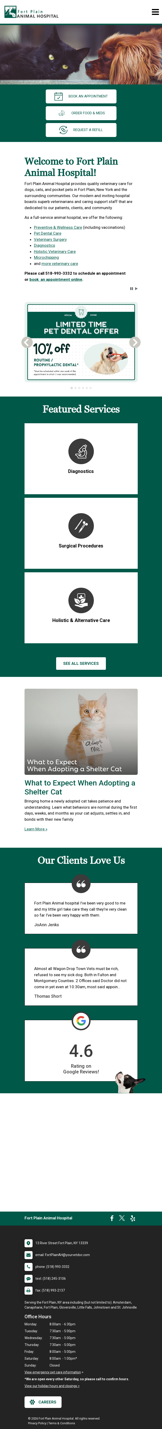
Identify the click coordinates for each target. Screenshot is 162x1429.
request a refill (81, 130)
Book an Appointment (81, 96)
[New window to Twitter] (122, 1219)
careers (43, 1402)
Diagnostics (44, 245)
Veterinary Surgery (50, 239)
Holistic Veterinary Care (55, 251)
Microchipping (46, 257)
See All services (81, 663)
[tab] (72, 388)
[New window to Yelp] (133, 1219)
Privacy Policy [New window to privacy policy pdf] (37, 1423)
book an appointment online (55, 279)
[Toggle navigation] (155, 12)
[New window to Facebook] (112, 1219)
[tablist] (81, 388)
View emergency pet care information (53, 1372)
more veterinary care (60, 263)
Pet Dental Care (47, 233)
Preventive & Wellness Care (58, 227)
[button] (131, 289)
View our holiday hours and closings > (52, 1386)
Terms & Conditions (61, 1423)
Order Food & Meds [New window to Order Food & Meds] (81, 113)
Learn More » (36, 829)
